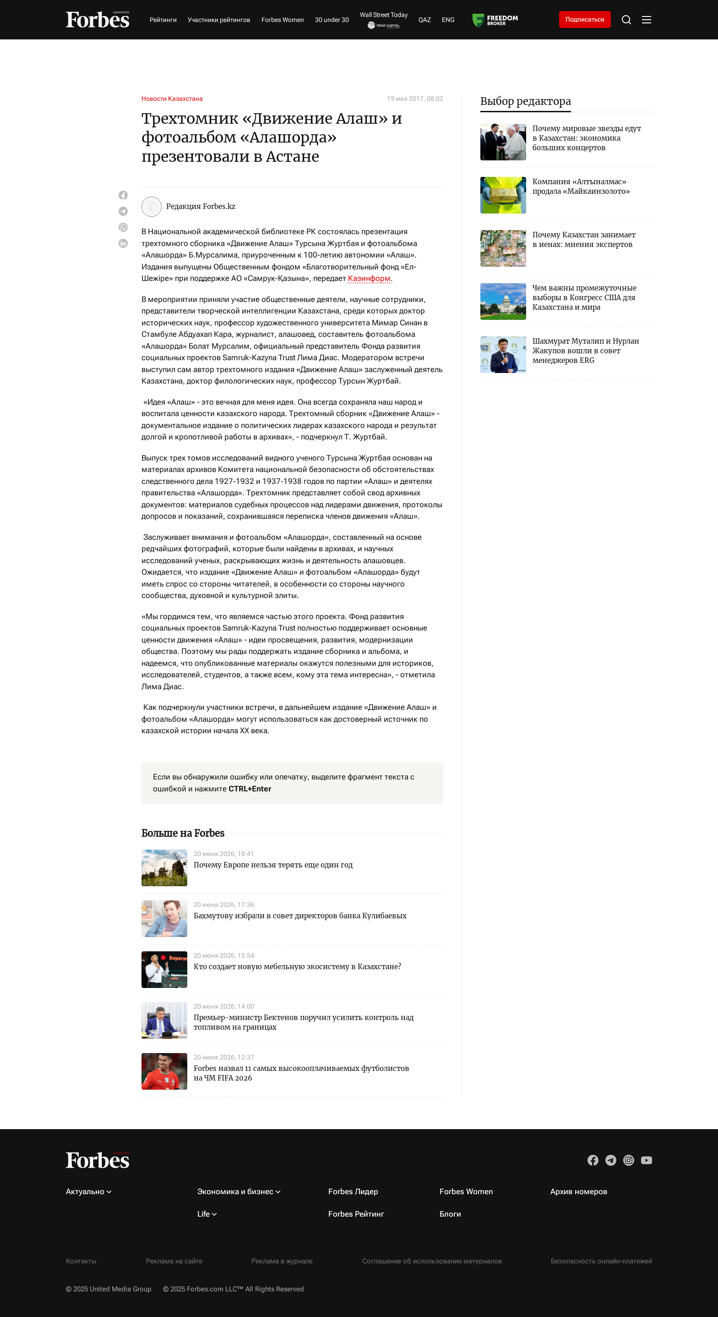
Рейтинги (163, 19)
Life (203, 1213)
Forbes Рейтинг (356, 1213)
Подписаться (585, 19)
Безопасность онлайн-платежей (601, 1261)
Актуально (85, 1191)
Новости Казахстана (172, 98)
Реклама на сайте (174, 1261)
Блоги (450, 1213)
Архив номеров (579, 1191)
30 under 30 (332, 19)
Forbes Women (282, 19)
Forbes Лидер (353, 1191)
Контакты (81, 1261)
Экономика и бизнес (235, 1191)
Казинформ (369, 278)
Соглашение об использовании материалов (432, 1261)
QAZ (425, 19)
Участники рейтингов (219, 19)
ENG (448, 19)
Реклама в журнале (282, 1261)
